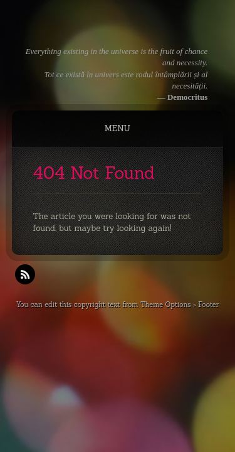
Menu (117, 128)
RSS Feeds (25, 274)
